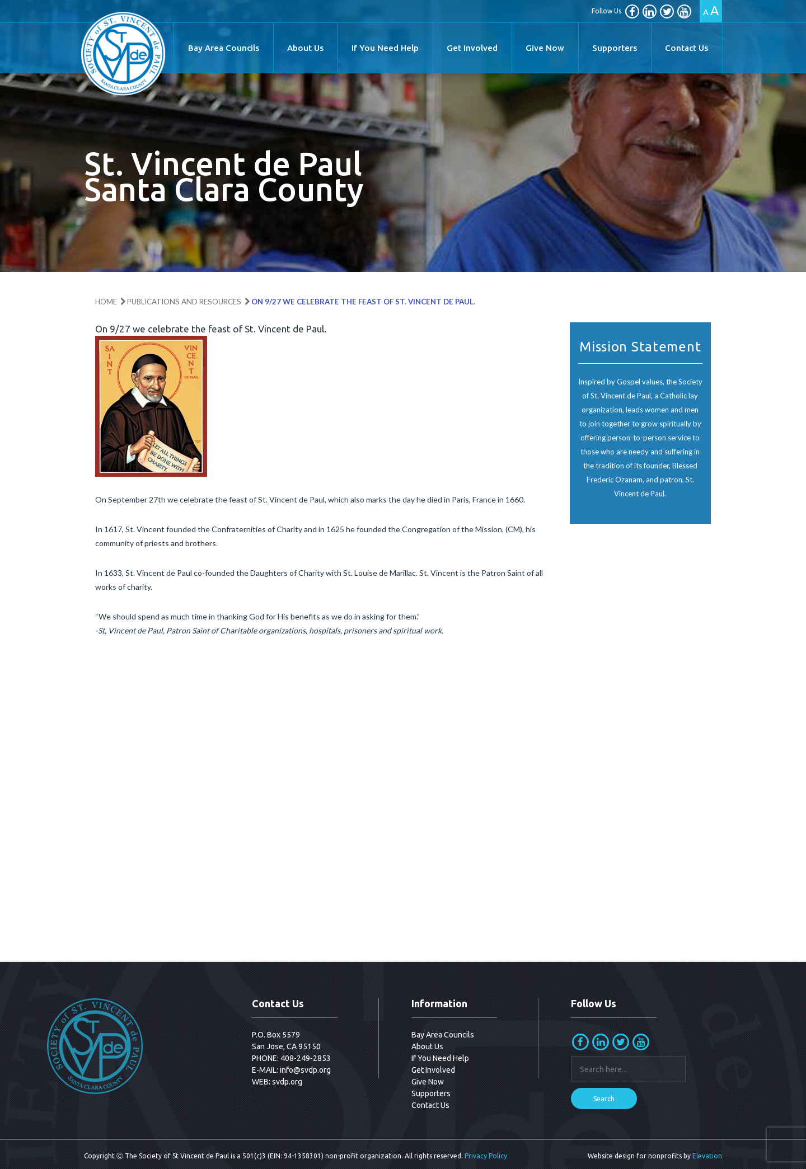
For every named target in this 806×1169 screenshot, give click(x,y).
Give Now (545, 48)
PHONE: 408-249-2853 (291, 1058)
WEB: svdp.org (277, 1081)
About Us (305, 48)
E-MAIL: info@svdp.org (291, 1069)
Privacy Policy (486, 1155)
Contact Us (686, 48)
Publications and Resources (184, 301)
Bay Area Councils (223, 48)
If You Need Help (385, 48)
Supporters (614, 48)
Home (106, 301)
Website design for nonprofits (635, 1155)
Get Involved (472, 48)
